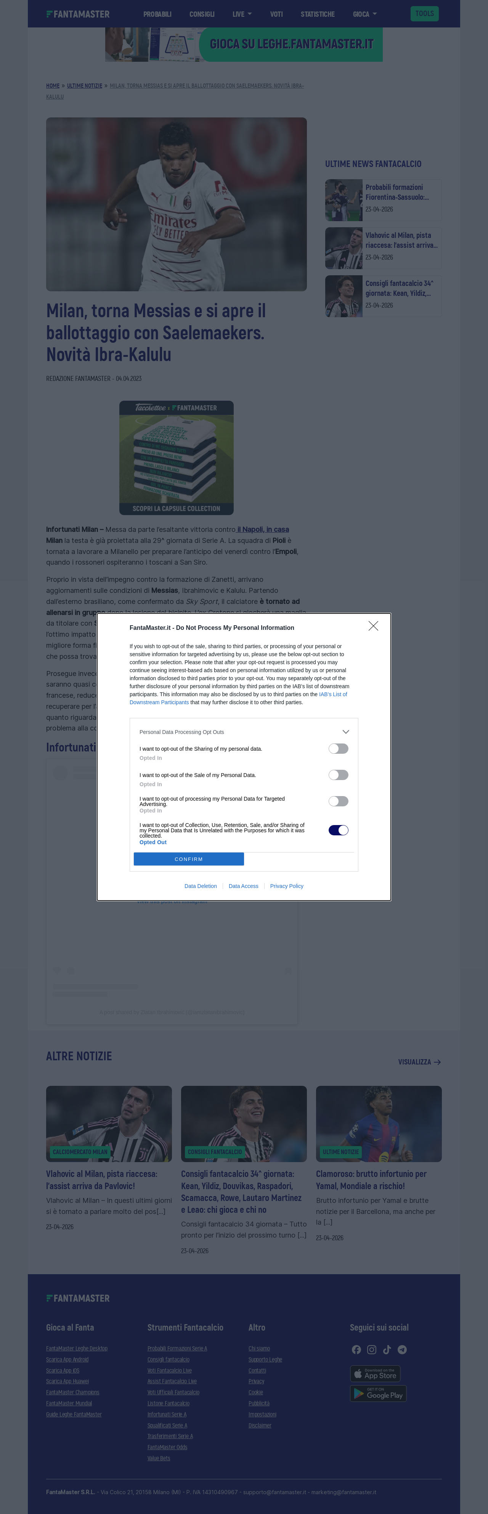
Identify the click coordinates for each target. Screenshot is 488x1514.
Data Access (243, 886)
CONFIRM (189, 859)
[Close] (376, 628)
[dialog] (244, 757)
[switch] (338, 748)
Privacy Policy (286, 886)
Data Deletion (201, 886)
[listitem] (244, 732)
